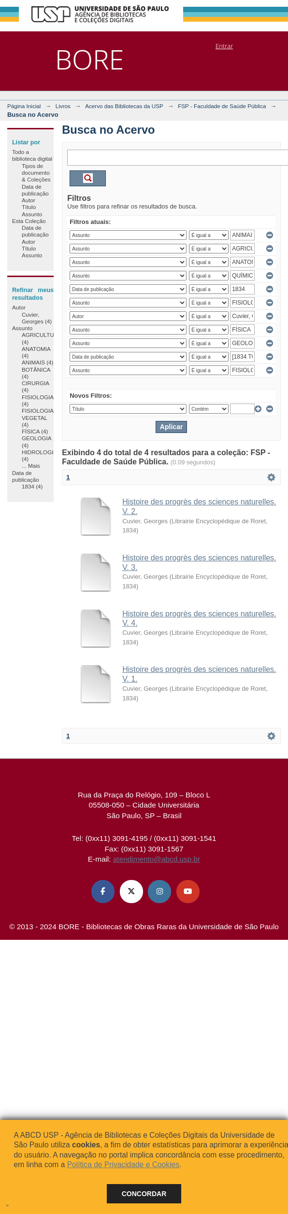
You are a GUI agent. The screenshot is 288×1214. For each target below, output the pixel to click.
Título (29, 207)
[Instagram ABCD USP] (159, 891)
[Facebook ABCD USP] (103, 891)
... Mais (31, 465)
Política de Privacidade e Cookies (123, 1164)
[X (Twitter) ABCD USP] (131, 891)
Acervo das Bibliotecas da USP (124, 106)
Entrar (224, 46)
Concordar (144, 1194)
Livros (63, 106)
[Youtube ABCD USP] (188, 891)
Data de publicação (35, 189)
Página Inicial (24, 106)
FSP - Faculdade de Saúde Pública (222, 106)
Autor (28, 200)
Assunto (32, 214)
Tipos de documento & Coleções (36, 173)
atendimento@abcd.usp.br (156, 859)
